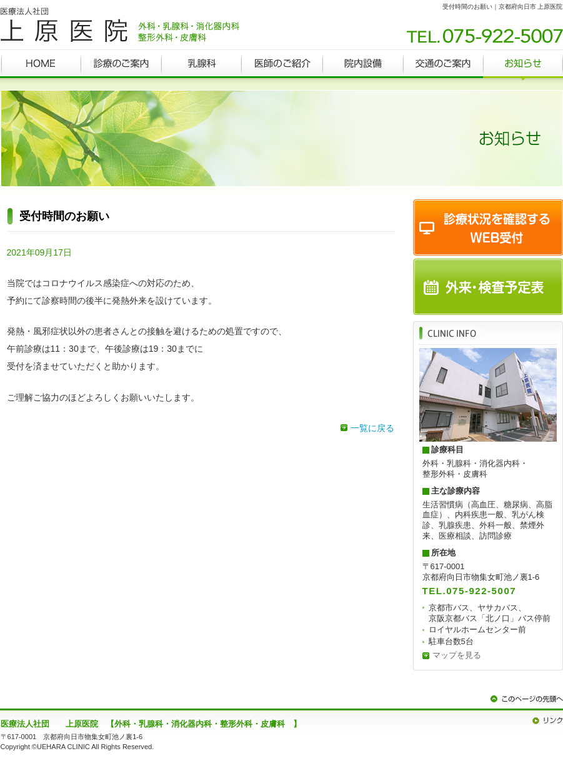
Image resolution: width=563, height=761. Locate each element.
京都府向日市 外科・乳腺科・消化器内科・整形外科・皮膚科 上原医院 (120, 24)
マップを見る (456, 655)
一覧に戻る (372, 428)
